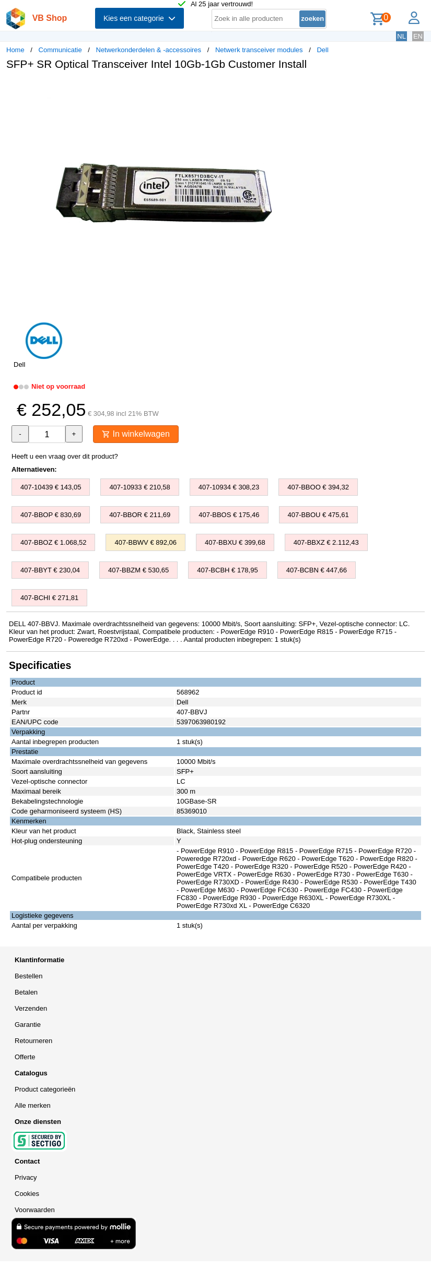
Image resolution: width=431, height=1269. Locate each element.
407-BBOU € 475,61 (318, 515)
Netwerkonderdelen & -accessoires (149, 50)
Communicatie (60, 50)
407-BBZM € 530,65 (138, 570)
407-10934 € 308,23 (229, 487)
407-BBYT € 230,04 (50, 570)
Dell (322, 50)
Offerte (25, 1057)
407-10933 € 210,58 (139, 487)
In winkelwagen (136, 433)
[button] (310, 89)
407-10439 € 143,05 (50, 487)
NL (401, 36)
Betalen (26, 992)
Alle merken (33, 1105)
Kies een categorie (139, 18)
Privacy (26, 1177)
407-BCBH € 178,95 (227, 570)
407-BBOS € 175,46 (229, 515)
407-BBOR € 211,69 (139, 515)
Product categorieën (45, 1089)
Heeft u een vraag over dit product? (64, 456)
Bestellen (28, 976)
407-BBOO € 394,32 (318, 487)
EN (418, 36)
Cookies (27, 1194)
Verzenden (31, 1008)
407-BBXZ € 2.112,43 (326, 542)
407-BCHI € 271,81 (49, 598)
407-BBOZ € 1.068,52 (53, 542)
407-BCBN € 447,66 (316, 570)
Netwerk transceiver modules (259, 50)
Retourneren (33, 1041)
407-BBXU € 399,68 (235, 542)
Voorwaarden (35, 1210)
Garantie (28, 1024)
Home (15, 50)
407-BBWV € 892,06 (145, 542)
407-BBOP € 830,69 (50, 515)
